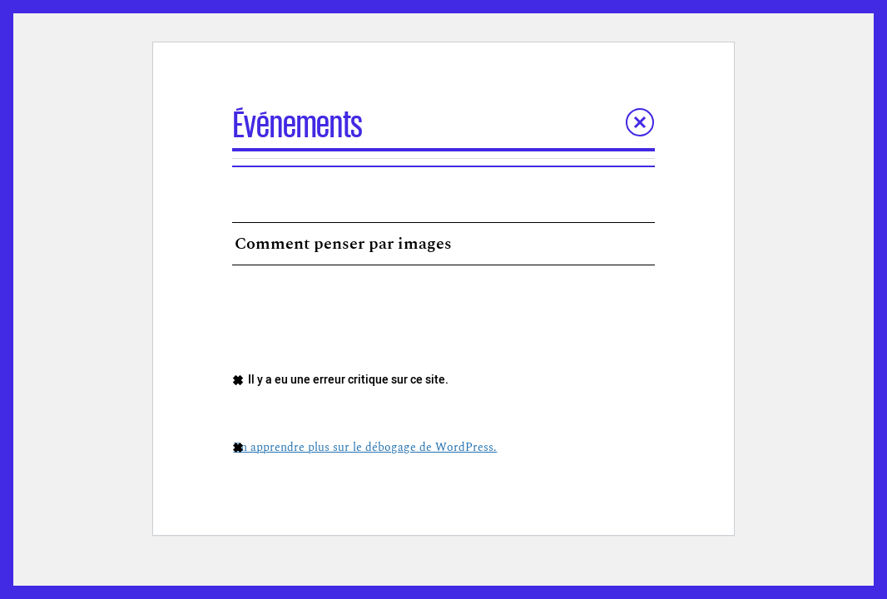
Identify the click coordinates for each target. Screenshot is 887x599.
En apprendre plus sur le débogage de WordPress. (365, 447)
